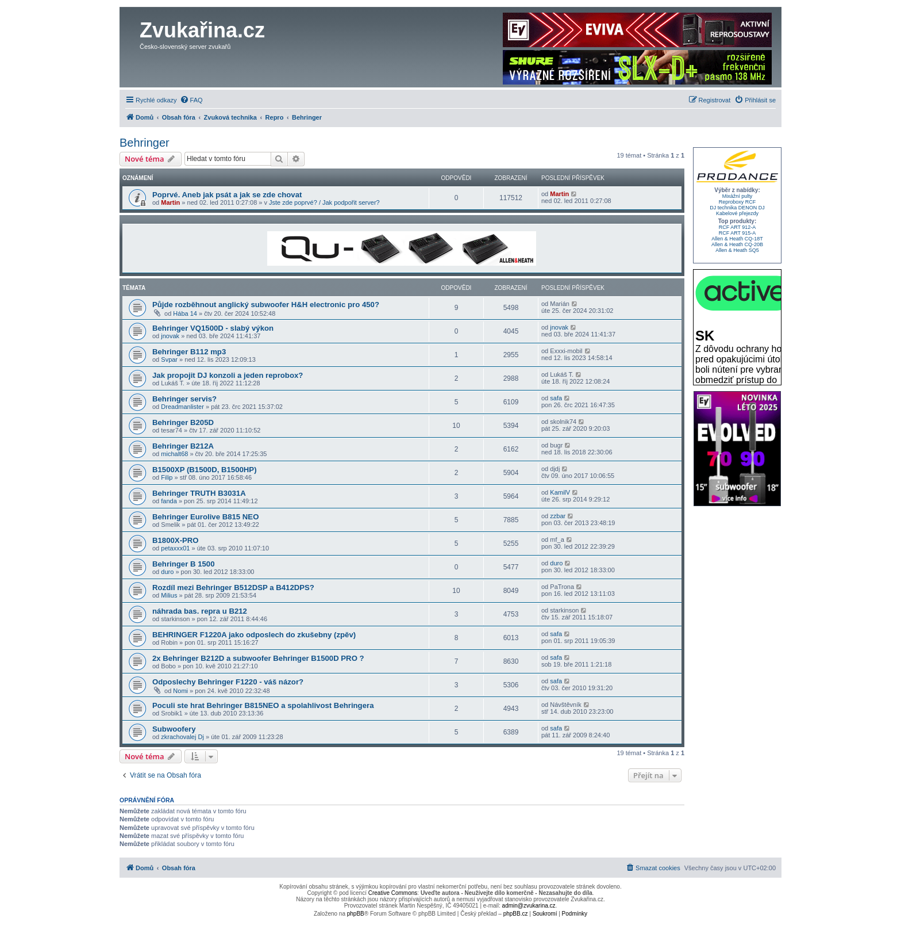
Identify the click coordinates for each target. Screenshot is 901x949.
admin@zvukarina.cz (529, 905)
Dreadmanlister (182, 406)
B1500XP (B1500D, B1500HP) (204, 469)
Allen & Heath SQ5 (737, 250)
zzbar (557, 515)
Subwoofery (173, 729)
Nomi (180, 690)
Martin (170, 202)
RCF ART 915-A (737, 233)
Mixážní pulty (737, 196)
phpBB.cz (515, 913)
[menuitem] (191, 100)
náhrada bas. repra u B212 (199, 611)
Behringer (145, 142)
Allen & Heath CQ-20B (737, 244)
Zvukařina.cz (202, 30)
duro (167, 571)
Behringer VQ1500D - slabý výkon (213, 328)
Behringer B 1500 (183, 564)
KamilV (560, 492)
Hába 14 (185, 313)
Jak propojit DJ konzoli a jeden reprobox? (227, 375)
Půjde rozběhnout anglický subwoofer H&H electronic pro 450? (265, 304)
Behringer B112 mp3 (189, 351)
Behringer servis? (184, 399)
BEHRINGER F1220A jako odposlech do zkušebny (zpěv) (254, 634)
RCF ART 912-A (737, 227)
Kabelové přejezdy (737, 213)
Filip (166, 477)
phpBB (355, 913)
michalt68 (174, 453)
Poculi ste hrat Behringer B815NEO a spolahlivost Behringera (263, 705)
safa (556, 398)
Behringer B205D (183, 422)
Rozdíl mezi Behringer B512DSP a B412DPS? (233, 587)
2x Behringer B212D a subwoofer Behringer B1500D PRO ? (258, 658)
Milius (169, 595)
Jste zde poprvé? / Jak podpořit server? (324, 202)
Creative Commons (393, 893)
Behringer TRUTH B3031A (199, 493)
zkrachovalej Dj (182, 736)
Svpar (169, 359)
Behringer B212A (183, 446)
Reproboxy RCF (737, 202)
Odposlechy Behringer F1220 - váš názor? (227, 682)
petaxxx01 (175, 548)
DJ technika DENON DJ (737, 208)
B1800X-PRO (175, 540)
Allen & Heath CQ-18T (737, 239)
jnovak (170, 335)
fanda (169, 501)
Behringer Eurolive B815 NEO (205, 516)
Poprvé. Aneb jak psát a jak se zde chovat (227, 194)
